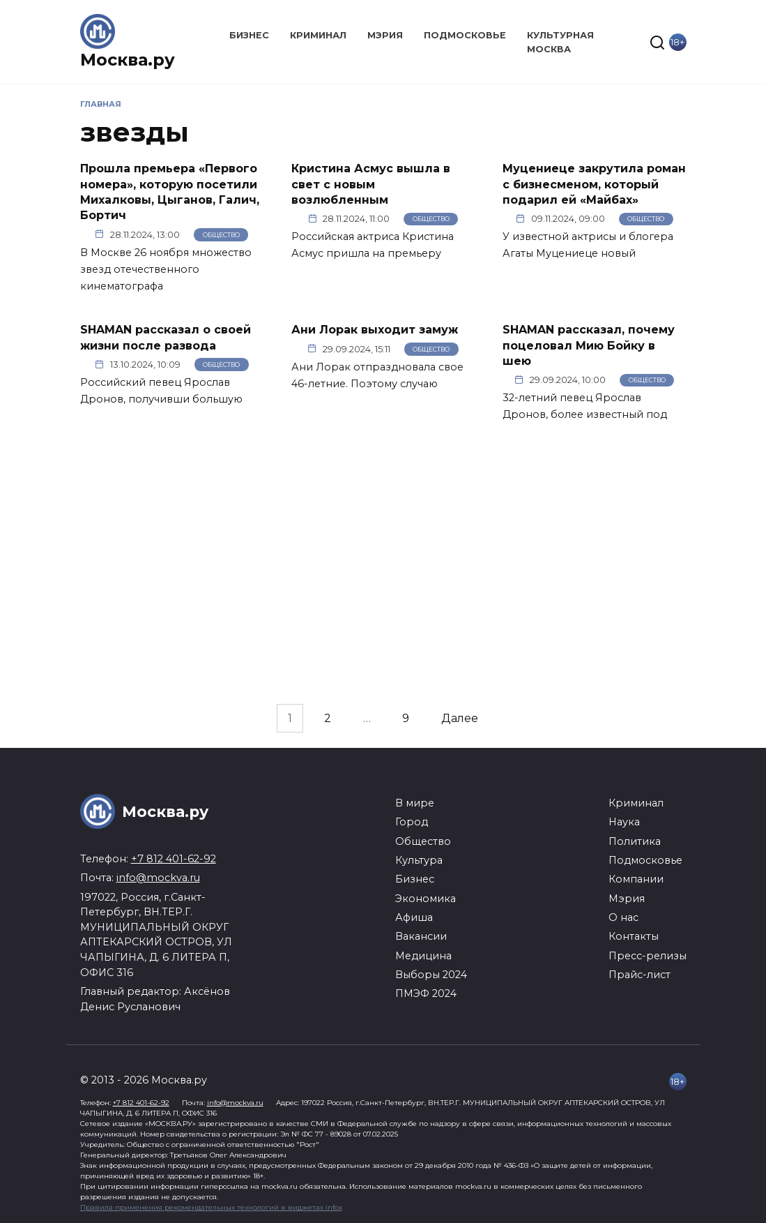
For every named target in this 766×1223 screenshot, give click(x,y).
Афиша (414, 917)
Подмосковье (465, 35)
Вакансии (421, 936)
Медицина (423, 956)
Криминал (318, 35)
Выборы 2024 (431, 974)
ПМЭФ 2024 (426, 993)
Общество (221, 235)
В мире (414, 803)
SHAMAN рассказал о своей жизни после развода (165, 337)
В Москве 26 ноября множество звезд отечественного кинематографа (166, 269)
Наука (624, 822)
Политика (634, 841)
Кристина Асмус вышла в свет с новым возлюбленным (370, 184)
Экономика (425, 898)
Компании (636, 879)
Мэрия (385, 35)
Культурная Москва (560, 42)
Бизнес (249, 35)
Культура (419, 860)
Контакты (633, 936)
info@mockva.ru (158, 877)
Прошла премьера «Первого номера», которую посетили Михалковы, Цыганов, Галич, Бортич (169, 192)
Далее (459, 718)
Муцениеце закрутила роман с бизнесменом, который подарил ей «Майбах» (594, 184)
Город (411, 822)
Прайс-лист (639, 974)
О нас (623, 917)
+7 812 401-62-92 (173, 859)
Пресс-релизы (647, 956)
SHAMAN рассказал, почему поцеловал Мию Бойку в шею (589, 345)
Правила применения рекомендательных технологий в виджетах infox (211, 1207)
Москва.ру (127, 60)
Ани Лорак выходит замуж (374, 329)
